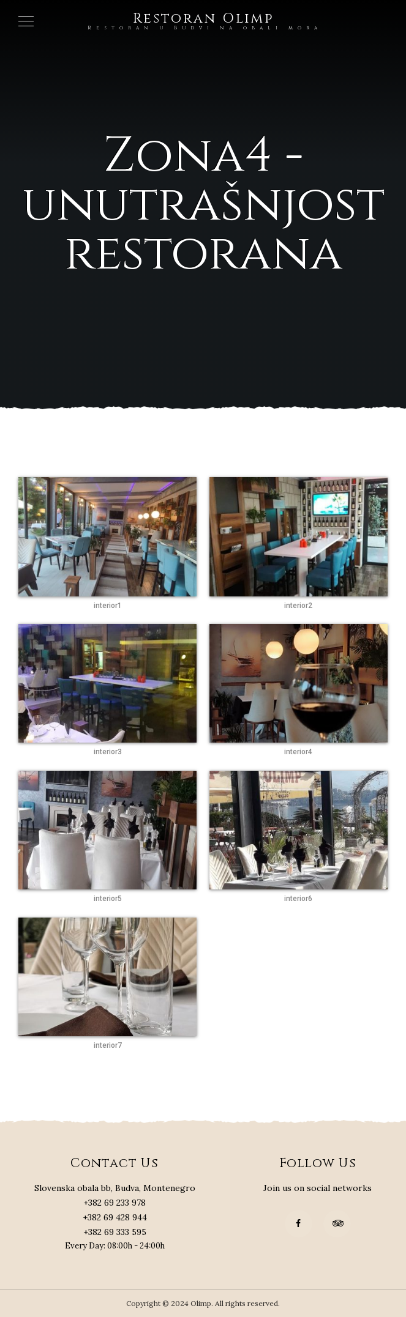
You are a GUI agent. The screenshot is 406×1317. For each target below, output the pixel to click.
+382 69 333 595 (114, 1231)
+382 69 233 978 (114, 1202)
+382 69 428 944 (115, 1217)
